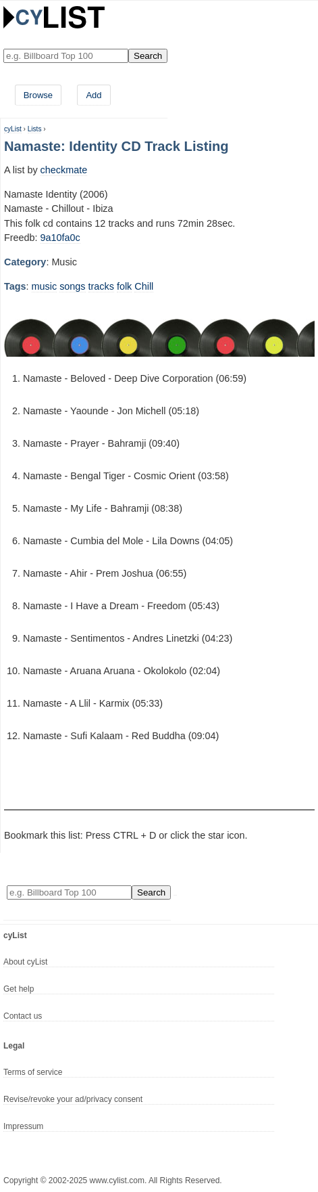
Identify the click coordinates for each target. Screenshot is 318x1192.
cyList (13, 129)
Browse (38, 95)
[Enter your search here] (65, 56)
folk (124, 286)
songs (72, 286)
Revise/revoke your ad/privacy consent (72, 1099)
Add (93, 95)
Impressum (23, 1126)
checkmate (64, 169)
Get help (18, 989)
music (44, 286)
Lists (35, 129)
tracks (101, 286)
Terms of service (32, 1072)
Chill (143, 286)
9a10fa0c (60, 237)
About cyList (25, 962)
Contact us (22, 1016)
